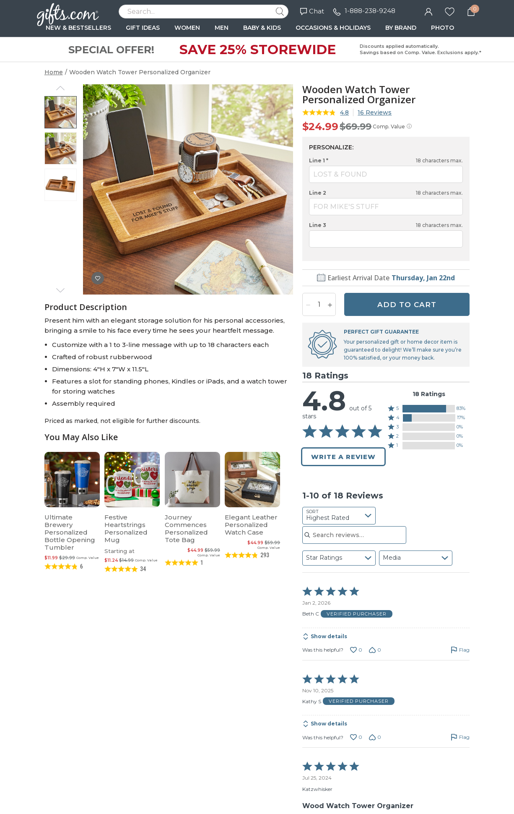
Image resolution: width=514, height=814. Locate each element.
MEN (221, 27)
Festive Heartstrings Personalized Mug (126, 528)
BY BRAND (400, 27)
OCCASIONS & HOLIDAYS (333, 27)
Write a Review (343, 457)
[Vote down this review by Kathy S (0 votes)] (375, 737)
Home (53, 72)
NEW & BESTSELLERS (78, 27)
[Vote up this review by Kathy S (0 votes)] (356, 737)
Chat (312, 11)
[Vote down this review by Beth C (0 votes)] (375, 650)
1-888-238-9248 (370, 11)
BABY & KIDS (262, 27)
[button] (429, 408)
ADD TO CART (406, 304)
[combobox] (339, 515)
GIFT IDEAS (143, 27)
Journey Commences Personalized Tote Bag (186, 528)
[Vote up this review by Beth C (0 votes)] (356, 650)
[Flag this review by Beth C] (460, 650)
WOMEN (187, 27)
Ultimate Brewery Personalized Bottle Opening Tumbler (69, 532)
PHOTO (442, 27)
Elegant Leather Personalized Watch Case (251, 524)
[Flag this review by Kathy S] (460, 737)
